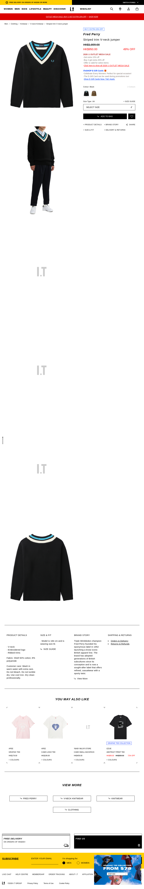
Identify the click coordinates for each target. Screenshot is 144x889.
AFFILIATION (87, 874)
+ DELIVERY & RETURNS (114, 130)
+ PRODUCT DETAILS (92, 125)
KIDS (24, 9)
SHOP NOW (93, 17)
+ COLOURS (14, 760)
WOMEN (8, 9)
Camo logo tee (48, 752)
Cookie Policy (64, 883)
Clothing (14, 24)
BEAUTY (47, 9)
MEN (17, 9)
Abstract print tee (115, 752)
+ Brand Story (111, 125)
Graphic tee (14, 752)
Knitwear (24, 24)
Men (6, 24)
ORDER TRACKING (57, 874)
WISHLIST (85, 9)
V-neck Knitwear (36, 24)
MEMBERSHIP (38, 874)
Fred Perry (91, 34)
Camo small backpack (84, 752)
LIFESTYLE (35, 9)
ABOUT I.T (73, 874)
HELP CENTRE (22, 874)
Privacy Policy (32, 883)
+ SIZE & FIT (88, 130)
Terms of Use (49, 883)
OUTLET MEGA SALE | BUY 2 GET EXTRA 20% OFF (66, 17)
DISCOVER (60, 9)
